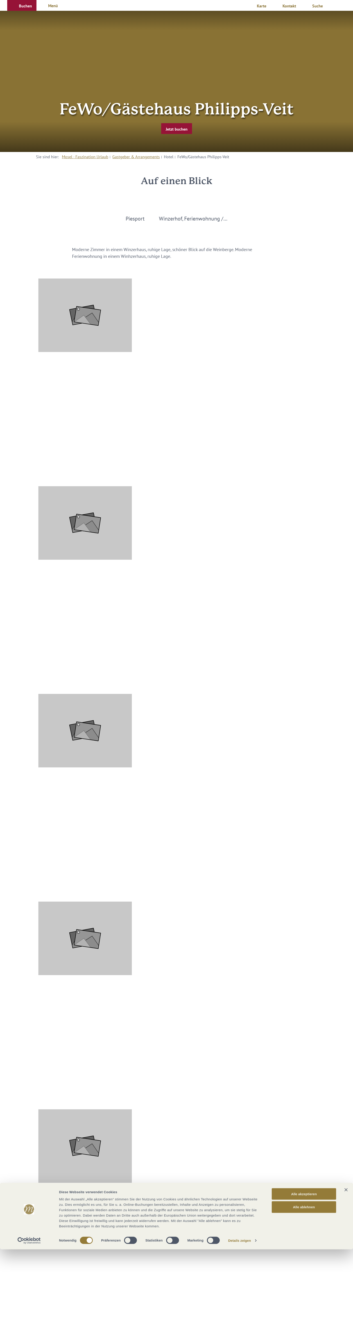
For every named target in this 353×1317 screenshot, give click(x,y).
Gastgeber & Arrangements (136, 156)
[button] (21, 5)
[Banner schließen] (346, 1257)
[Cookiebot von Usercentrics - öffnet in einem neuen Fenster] (29, 1308)
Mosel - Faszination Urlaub (85, 156)
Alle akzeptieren (304, 1261)
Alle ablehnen (304, 1275)
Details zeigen (239, 1308)
